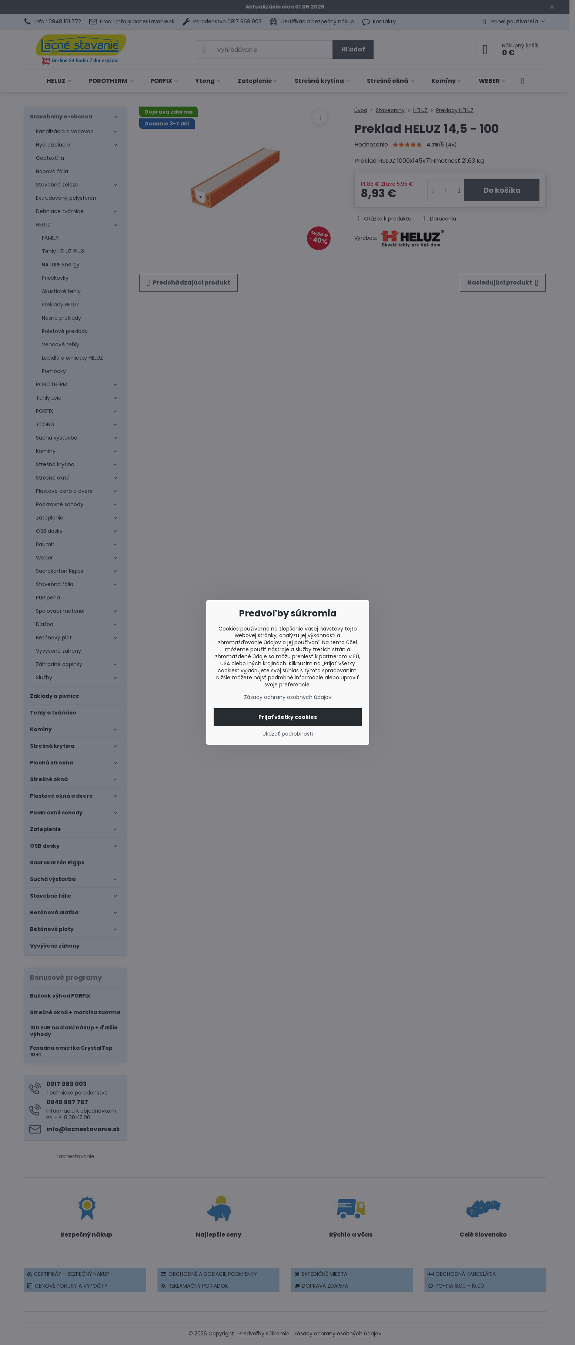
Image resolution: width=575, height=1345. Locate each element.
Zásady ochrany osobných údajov (287, 697)
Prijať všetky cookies (287, 717)
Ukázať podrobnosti (288, 733)
